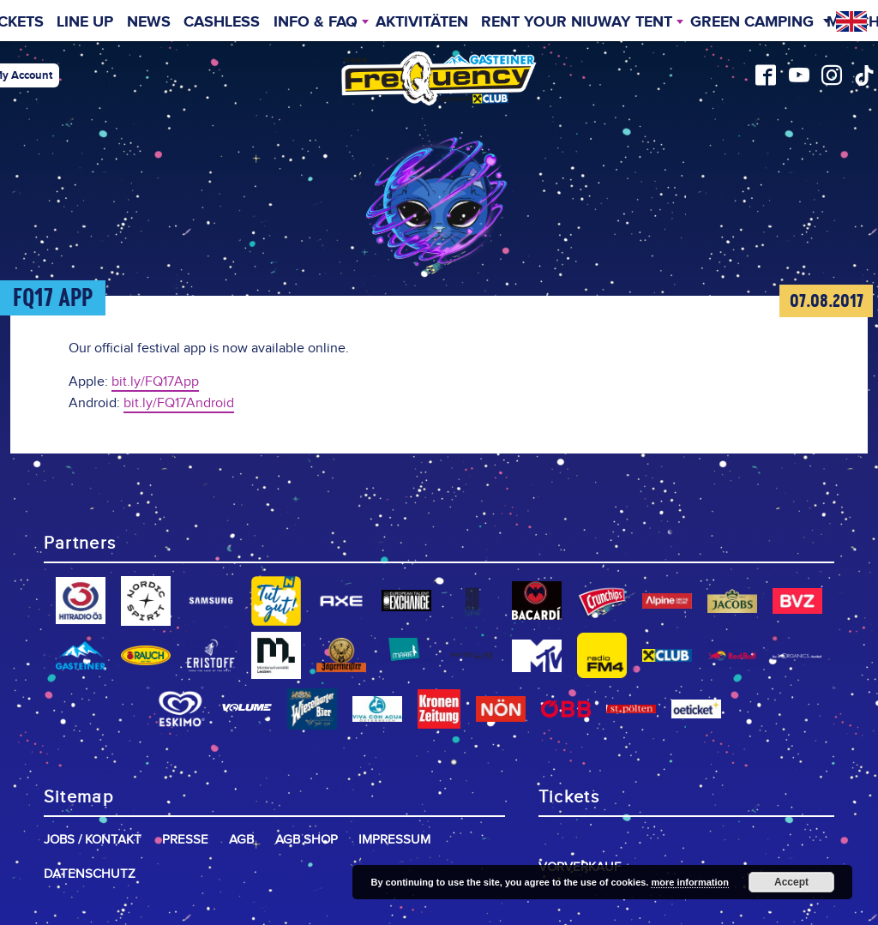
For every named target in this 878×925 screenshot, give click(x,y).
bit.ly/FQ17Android (178, 403)
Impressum (394, 839)
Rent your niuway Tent (576, 22)
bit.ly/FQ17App (155, 382)
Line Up (85, 22)
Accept (791, 882)
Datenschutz (89, 874)
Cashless (221, 22)
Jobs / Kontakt (92, 839)
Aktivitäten (422, 22)
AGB (241, 839)
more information (689, 882)
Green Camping (752, 22)
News (149, 22)
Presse (185, 839)
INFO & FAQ (316, 22)
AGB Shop (306, 839)
